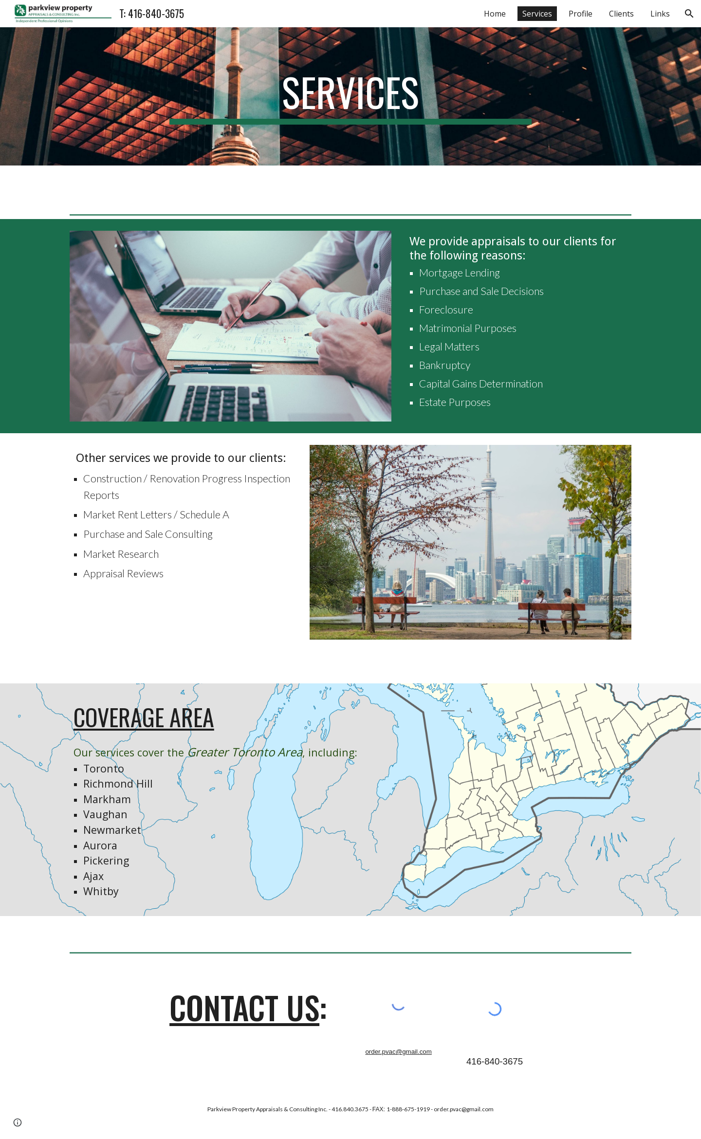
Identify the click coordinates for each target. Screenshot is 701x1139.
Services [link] (537, 13)
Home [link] (495, 13)
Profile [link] (580, 13)
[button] (689, 13)
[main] (350, 96)
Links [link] (660, 13)
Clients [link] (621, 13)
